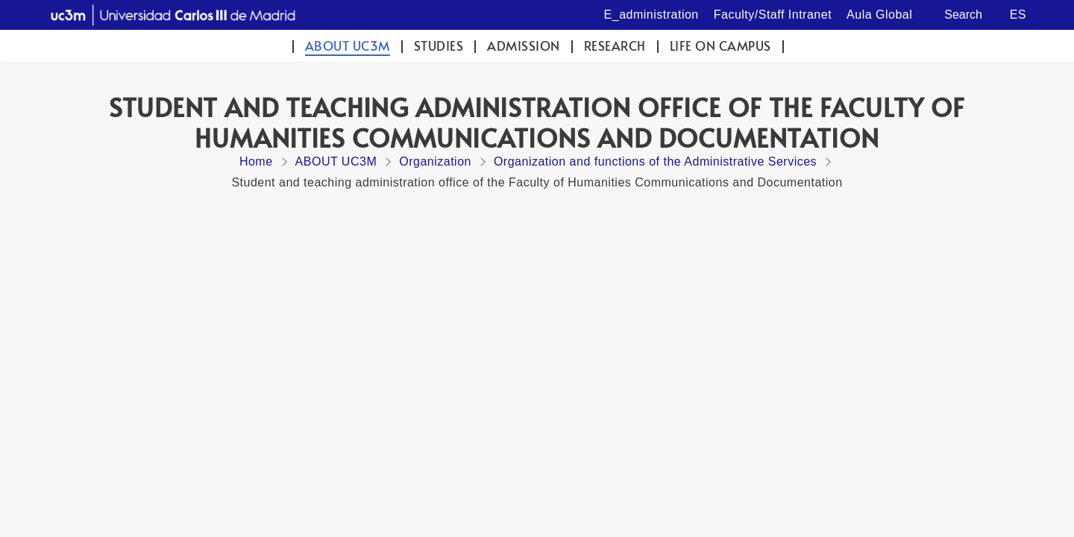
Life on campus (720, 45)
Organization (435, 161)
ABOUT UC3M (347, 45)
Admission (523, 45)
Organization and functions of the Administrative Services (655, 161)
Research (615, 45)
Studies (439, 45)
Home (256, 161)
